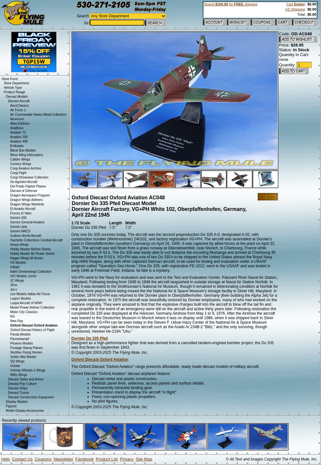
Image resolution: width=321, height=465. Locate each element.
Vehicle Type (13, 87)
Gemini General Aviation (27, 222)
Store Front (10, 79)
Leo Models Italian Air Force (30, 294)
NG (12, 316)
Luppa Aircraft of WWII (26, 303)
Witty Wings (18, 375)
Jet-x (13, 289)
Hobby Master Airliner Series (30, 249)
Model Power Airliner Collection (32, 307)
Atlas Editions (20, 123)
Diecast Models (17, 96)
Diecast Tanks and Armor (26, 379)
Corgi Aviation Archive (25, 168)
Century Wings (20, 164)
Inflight (15, 267)
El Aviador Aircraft (23, 209)
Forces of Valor (21, 213)
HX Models (18, 262)
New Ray (16, 321)
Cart (295, 4)
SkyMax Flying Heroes (26, 352)
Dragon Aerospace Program (30, 195)
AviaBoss (17, 128)
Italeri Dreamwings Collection (31, 271)
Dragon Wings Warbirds (27, 204)
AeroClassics (19, 105)
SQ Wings (17, 361)
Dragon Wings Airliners (26, 200)
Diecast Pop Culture (22, 384)
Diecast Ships (18, 388)
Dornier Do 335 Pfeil (89, 338)
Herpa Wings (19, 244)
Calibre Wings (20, 159)
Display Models (17, 401)
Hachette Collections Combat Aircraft (36, 240)
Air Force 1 (18, 110)
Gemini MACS (20, 231)
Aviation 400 (19, 141)
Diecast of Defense (23, 191)
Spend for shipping (231, 4)
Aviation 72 (18, 132)
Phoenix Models (21, 343)
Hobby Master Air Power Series (32, 253)
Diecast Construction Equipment (31, 397)
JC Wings (17, 280)
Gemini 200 (18, 218)
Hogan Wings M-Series (26, 258)
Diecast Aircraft (18, 101)
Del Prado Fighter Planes (28, 186)
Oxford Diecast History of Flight (32, 330)
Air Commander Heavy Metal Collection (38, 114)
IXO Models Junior (23, 276)
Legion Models (20, 298)
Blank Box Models (23, 150)
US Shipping (295, 9)
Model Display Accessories (25, 410)
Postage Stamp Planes (26, 348)
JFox (13, 285)
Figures (11, 406)
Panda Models (20, 334)
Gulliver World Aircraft (25, 235)
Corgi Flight (18, 173)
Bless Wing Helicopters (26, 155)
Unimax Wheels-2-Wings (27, 370)
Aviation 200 (19, 137)
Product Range (14, 92)
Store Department (16, 83)
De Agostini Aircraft (23, 182)
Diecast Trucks (18, 392)
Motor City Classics (24, 312)
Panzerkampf (19, 339)
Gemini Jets (18, 226)
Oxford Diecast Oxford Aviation (99, 359)
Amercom (17, 119)
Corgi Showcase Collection (29, 177)
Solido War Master (23, 357)
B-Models (17, 146)
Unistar (15, 366)
